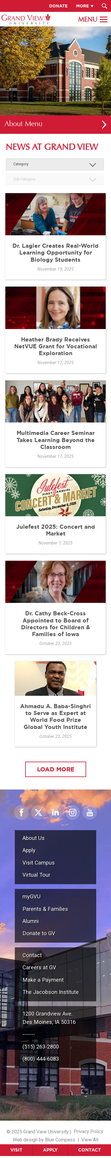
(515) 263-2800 (40, 1046)
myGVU (31, 896)
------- (28, 1034)
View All (89, 1140)
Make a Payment (43, 980)
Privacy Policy (88, 1131)
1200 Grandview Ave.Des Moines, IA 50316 (49, 1018)
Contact (89, 1149)
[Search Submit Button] (104, 6)
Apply (50, 1149)
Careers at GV (39, 967)
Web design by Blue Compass (44, 1140)
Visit (16, 1149)
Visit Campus (38, 863)
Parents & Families (45, 909)
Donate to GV (38, 933)
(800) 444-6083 (40, 1059)
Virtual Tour (36, 875)
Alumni (30, 921)
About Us (33, 838)
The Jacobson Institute (50, 992)
